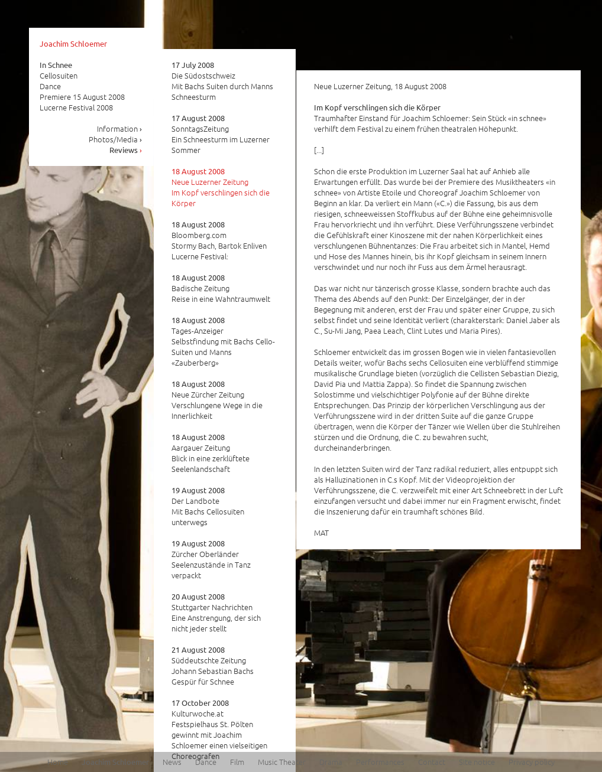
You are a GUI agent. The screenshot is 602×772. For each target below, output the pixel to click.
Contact (431, 761)
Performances (380, 761)
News (172, 761)
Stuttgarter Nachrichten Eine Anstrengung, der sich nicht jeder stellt (216, 612)
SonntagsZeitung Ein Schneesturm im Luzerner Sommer (220, 134)
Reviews (126, 150)
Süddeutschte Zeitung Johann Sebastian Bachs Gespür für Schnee (212, 665)
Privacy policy (532, 761)
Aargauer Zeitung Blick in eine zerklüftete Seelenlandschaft (210, 453)
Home (57, 761)
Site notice (477, 761)
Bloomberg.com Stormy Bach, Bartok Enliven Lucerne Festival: (219, 240)
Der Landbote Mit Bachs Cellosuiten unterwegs (207, 506)
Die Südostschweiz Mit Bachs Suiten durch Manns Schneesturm (222, 81)
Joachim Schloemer (73, 43)
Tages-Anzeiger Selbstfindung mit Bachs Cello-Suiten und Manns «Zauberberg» (223, 341)
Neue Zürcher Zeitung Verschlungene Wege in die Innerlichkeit (217, 400)
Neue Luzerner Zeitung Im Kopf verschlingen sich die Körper (220, 187)
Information (120, 128)
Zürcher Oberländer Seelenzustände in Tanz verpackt (211, 559)
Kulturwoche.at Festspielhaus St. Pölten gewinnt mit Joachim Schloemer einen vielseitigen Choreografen (219, 729)
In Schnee (56, 65)
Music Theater (282, 761)
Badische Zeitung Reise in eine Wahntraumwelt (220, 288)
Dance (205, 761)
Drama (330, 761)
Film (237, 761)
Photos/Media (116, 139)
